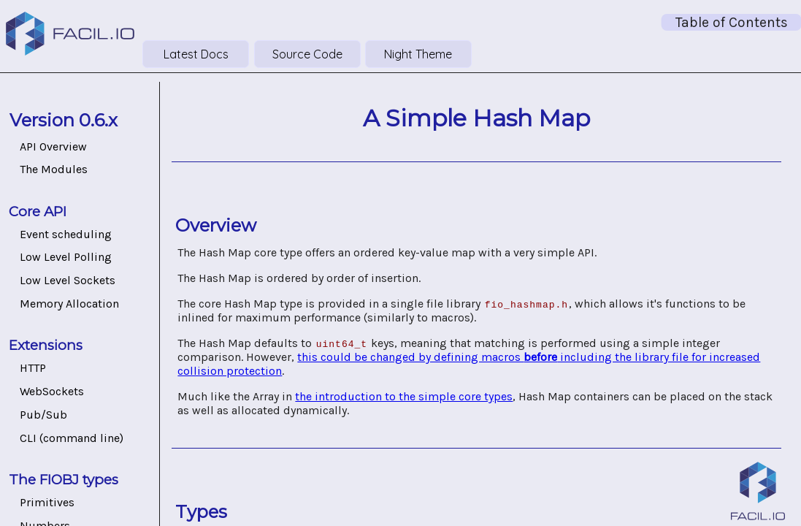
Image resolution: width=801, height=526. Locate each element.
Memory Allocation (69, 303)
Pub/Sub (43, 415)
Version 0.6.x (63, 120)
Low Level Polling (66, 257)
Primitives (47, 502)
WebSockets (52, 391)
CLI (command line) (71, 438)
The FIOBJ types (63, 479)
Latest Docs (196, 54)
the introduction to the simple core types (404, 396)
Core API (37, 211)
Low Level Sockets (67, 280)
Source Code (307, 54)
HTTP (33, 368)
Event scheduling (66, 234)
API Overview (53, 146)
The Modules (54, 169)
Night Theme (418, 54)
